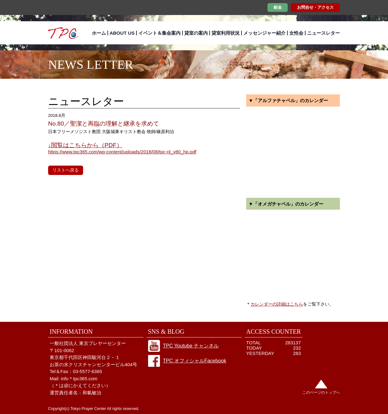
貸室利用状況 (225, 33)
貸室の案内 (196, 33)
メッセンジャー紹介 (264, 33)
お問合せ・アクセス (315, 7)
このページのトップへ (321, 392)
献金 (278, 7)
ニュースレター (323, 33)
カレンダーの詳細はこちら (277, 304)
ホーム (99, 33)
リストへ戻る (65, 169)
